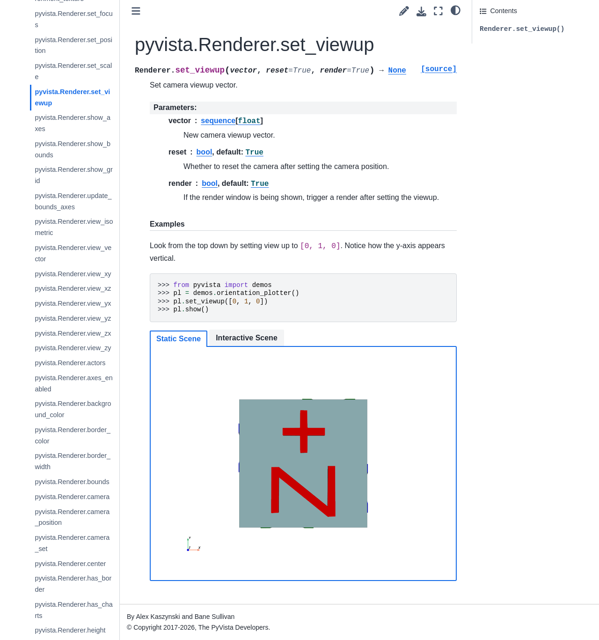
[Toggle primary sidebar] (136, 11)
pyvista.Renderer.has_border (73, 583)
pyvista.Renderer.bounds (72, 482)
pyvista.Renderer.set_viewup (72, 97)
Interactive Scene (247, 338)
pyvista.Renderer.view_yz (73, 318)
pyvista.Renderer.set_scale (73, 71)
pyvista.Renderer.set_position (73, 45)
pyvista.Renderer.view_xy (73, 274)
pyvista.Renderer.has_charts (73, 610)
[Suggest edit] (404, 11)
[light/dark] (455, 10)
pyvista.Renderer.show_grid (73, 175)
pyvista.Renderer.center (70, 563)
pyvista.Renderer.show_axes (72, 123)
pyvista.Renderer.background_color (73, 409)
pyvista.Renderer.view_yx (73, 303)
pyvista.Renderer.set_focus (73, 19)
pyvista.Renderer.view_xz (73, 288)
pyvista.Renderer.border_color (72, 435)
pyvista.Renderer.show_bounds (72, 149)
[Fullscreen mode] (438, 11)
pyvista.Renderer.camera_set (72, 543)
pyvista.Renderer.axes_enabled (73, 383)
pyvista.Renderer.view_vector (73, 253)
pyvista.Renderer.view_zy (73, 348)
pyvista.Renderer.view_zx (73, 333)
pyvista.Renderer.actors (70, 363)
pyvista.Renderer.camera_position (72, 517)
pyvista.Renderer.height (70, 630)
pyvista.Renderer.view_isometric (74, 227)
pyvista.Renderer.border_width (72, 461)
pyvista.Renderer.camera (72, 496)
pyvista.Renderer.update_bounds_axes (73, 201)
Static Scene (178, 339)
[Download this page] (421, 11)
